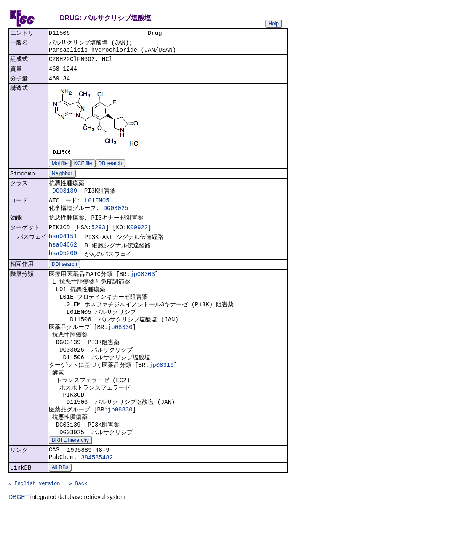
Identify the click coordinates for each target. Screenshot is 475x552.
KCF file (83, 169)
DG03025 (116, 219)
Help (273, 24)
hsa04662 (63, 259)
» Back (78, 525)
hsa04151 (63, 250)
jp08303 (142, 291)
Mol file (60, 169)
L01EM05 (97, 210)
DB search (110, 169)
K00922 (137, 240)
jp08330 (120, 350)
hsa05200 (63, 269)
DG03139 (64, 199)
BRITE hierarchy (70, 476)
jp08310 (161, 392)
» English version (34, 525)
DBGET (18, 540)
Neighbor (62, 180)
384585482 (97, 496)
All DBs (60, 507)
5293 (98, 240)
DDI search (64, 281)
